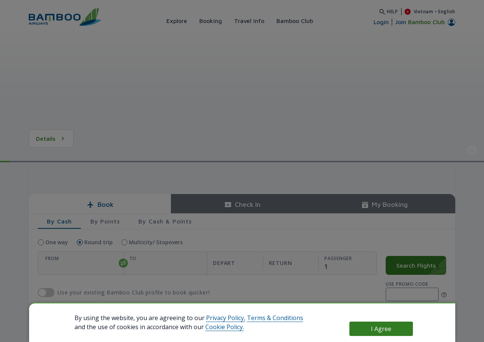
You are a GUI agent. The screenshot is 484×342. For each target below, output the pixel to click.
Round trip (98, 242)
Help (392, 11)
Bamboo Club (294, 20)
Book (100, 204)
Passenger (338, 258)
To (133, 258)
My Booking (384, 204)
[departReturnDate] (262, 263)
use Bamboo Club (46, 292)
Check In (242, 204)
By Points (105, 221)
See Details (57, 138)
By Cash (59, 221)
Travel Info (249, 20)
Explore (176, 20)
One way (56, 242)
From (52, 258)
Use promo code (407, 284)
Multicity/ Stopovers (156, 242)
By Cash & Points (165, 221)
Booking (210, 20)
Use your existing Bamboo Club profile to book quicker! (133, 292)
